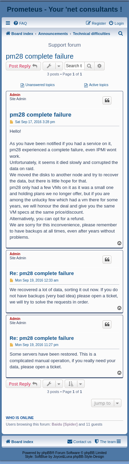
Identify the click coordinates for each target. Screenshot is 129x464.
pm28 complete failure (40, 56)
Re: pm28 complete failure (42, 273)
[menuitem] (20, 23)
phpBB (47, 453)
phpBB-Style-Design (88, 457)
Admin (15, 95)
